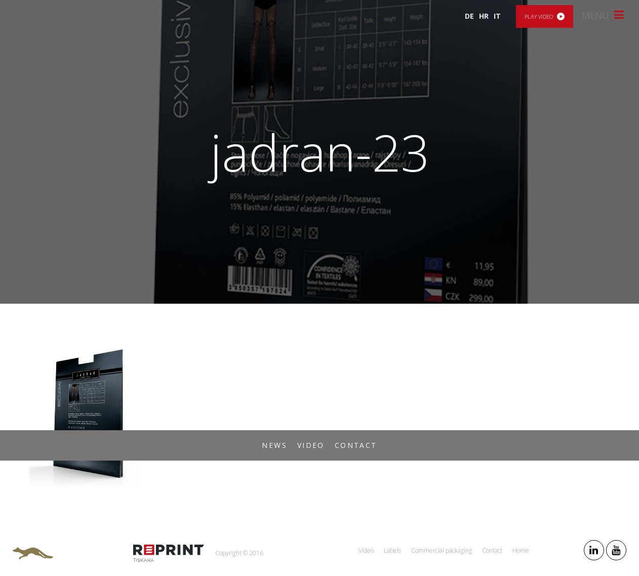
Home (520, 550)
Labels (392, 550)
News (274, 445)
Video (311, 445)
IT (497, 16)
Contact (356, 445)
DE (469, 16)
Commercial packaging (441, 550)
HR (484, 16)
